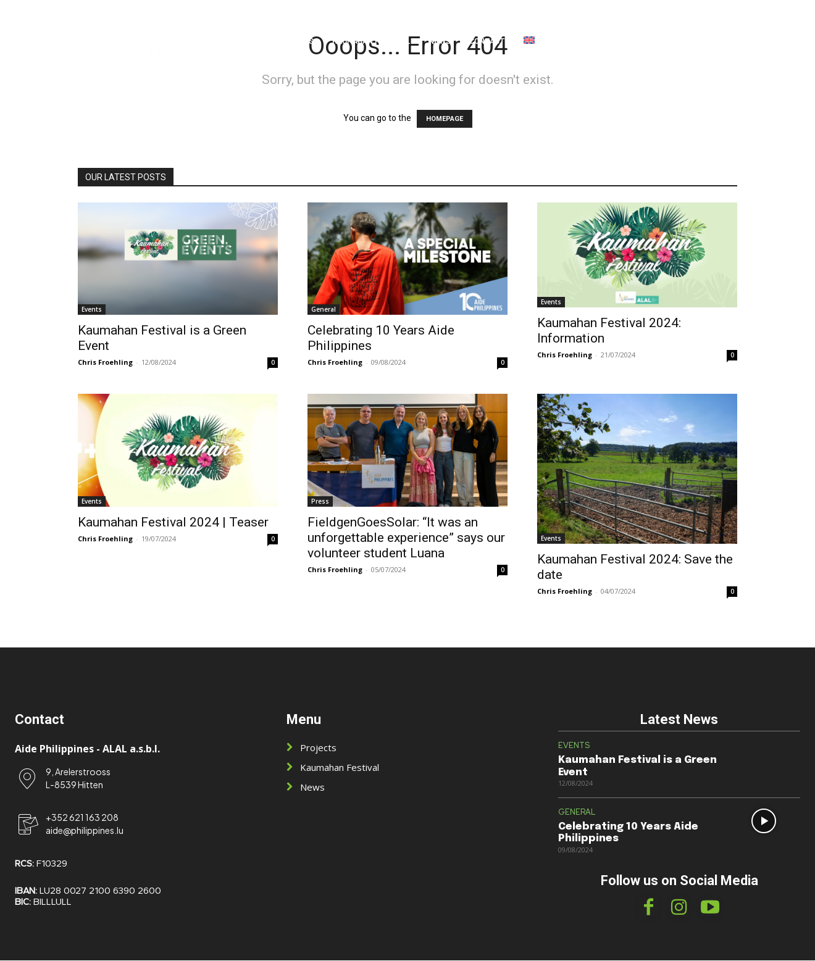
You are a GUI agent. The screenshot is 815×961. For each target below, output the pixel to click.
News (312, 787)
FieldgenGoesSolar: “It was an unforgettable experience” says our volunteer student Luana (406, 537)
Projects (318, 748)
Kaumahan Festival (339, 768)
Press (320, 501)
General (323, 309)
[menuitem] (529, 40)
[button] (764, 41)
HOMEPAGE (444, 119)
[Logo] (101, 40)
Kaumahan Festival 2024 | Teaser (173, 522)
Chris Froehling (105, 362)
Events (92, 309)
